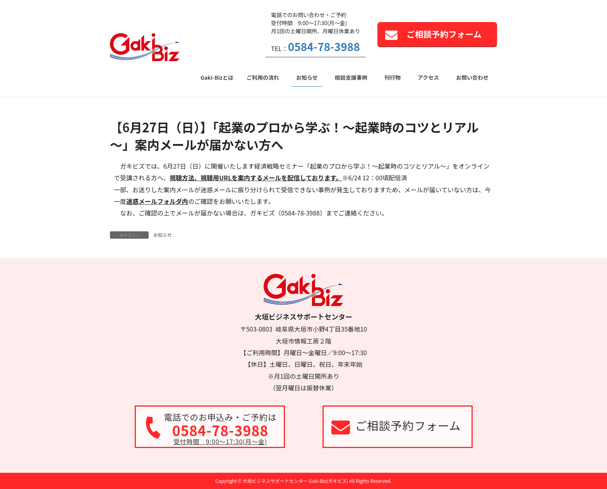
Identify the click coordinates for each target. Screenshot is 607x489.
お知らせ (162, 234)
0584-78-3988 (324, 46)
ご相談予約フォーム (444, 34)
